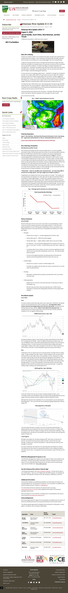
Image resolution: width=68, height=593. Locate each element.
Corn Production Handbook (8, 118)
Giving (33, 579)
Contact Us (5, 570)
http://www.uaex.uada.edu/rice (36, 495)
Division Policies (55, 587)
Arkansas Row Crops (11, 19)
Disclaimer (21, 587)
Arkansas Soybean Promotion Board (10, 155)
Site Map (60, 587)
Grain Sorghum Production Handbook (10, 121)
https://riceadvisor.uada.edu (44, 471)
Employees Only (34, 589)
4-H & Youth (61, 15)
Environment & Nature (39, 15)
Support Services (61, 577)
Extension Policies (48, 587)
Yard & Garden (15, 15)
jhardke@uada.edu (57, 518)
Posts (19, 19)
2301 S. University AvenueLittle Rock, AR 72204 (34, 573)
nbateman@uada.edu (57, 527)
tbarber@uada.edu (57, 522)
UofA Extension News (7, 149)
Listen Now (6, 105)
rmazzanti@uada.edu (57, 532)
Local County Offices (60, 570)
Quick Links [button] (8, 2)
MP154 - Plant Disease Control (9, 127)
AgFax (3, 138)
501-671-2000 (36, 575)
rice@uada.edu (44, 485)
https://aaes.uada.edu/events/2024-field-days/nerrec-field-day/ (38, 140)
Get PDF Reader (35, 587)
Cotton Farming (5, 142)
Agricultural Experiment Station (43, 2)
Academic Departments (60, 572)
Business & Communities (27, 15)
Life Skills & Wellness (51, 15)
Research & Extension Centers (58, 574)
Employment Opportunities (9, 581)
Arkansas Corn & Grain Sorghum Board (10, 151)
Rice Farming (5, 140)
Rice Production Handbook (8, 123)
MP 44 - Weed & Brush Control (9, 132)
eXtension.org (41, 587)
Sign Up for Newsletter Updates (11, 33)
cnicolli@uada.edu (56, 537)
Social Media (62, 579)
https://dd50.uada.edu (41, 464)
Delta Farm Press (6, 147)
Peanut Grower (5, 144)
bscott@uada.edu (56, 547)
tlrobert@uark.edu (57, 542)
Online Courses (6, 583)
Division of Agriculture (28, 2)
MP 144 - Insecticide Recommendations (11, 129)
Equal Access (15, 587)
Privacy (24, 587)
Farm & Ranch (6, 15)
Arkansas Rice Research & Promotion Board (12, 153)
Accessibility (29, 587)
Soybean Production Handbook (9, 125)
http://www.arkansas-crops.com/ (30, 489)
